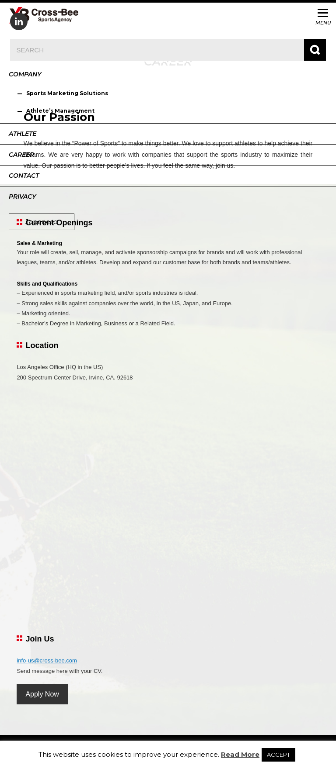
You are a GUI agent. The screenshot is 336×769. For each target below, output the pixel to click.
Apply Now (42, 694)
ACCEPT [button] (278, 754)
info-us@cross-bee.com (47, 660)
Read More (240, 754)
